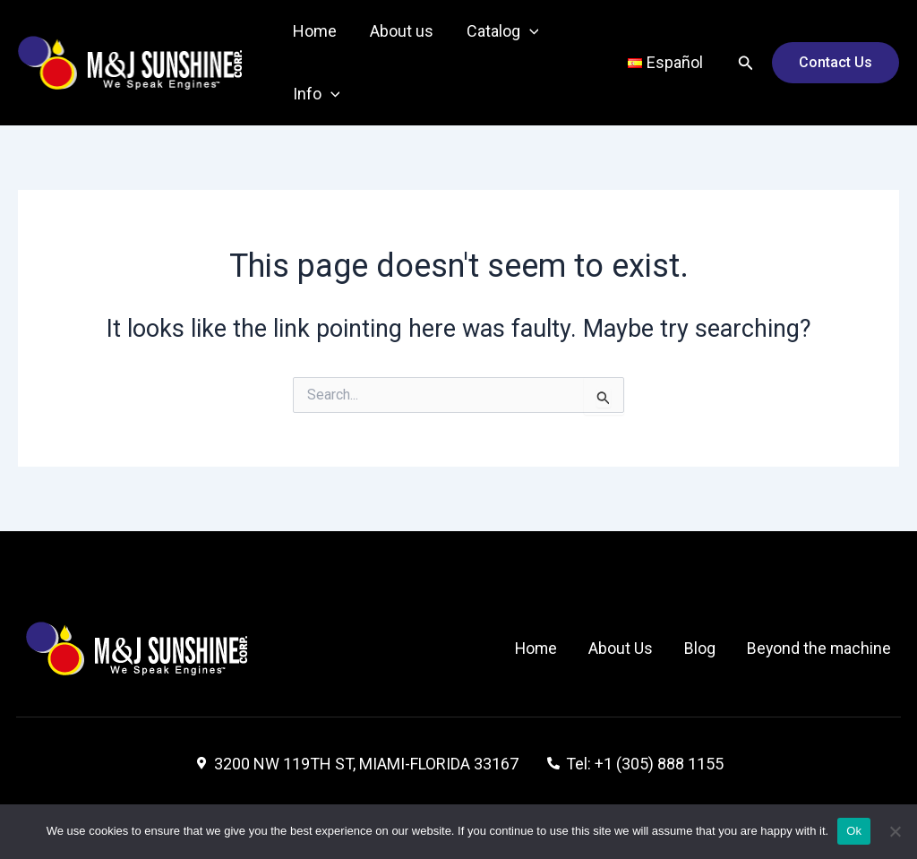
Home (314, 30)
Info (315, 94)
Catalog (500, 31)
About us (400, 30)
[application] (527, 31)
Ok (853, 831)
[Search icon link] (746, 63)
